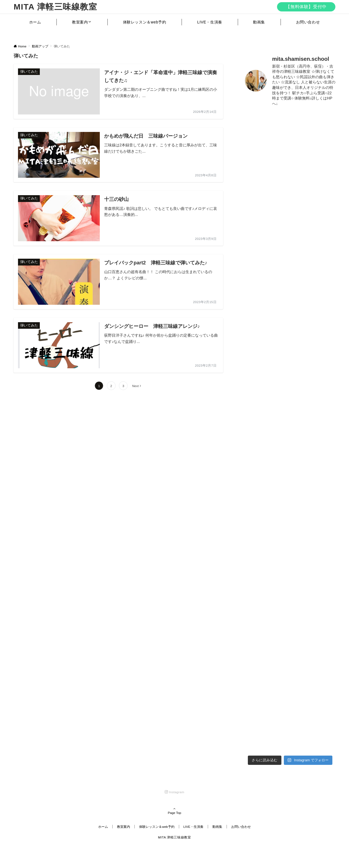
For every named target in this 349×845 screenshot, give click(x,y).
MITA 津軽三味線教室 (55, 6)
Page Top (174, 811)
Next (135, 386)
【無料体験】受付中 (306, 6)
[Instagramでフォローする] (174, 792)
